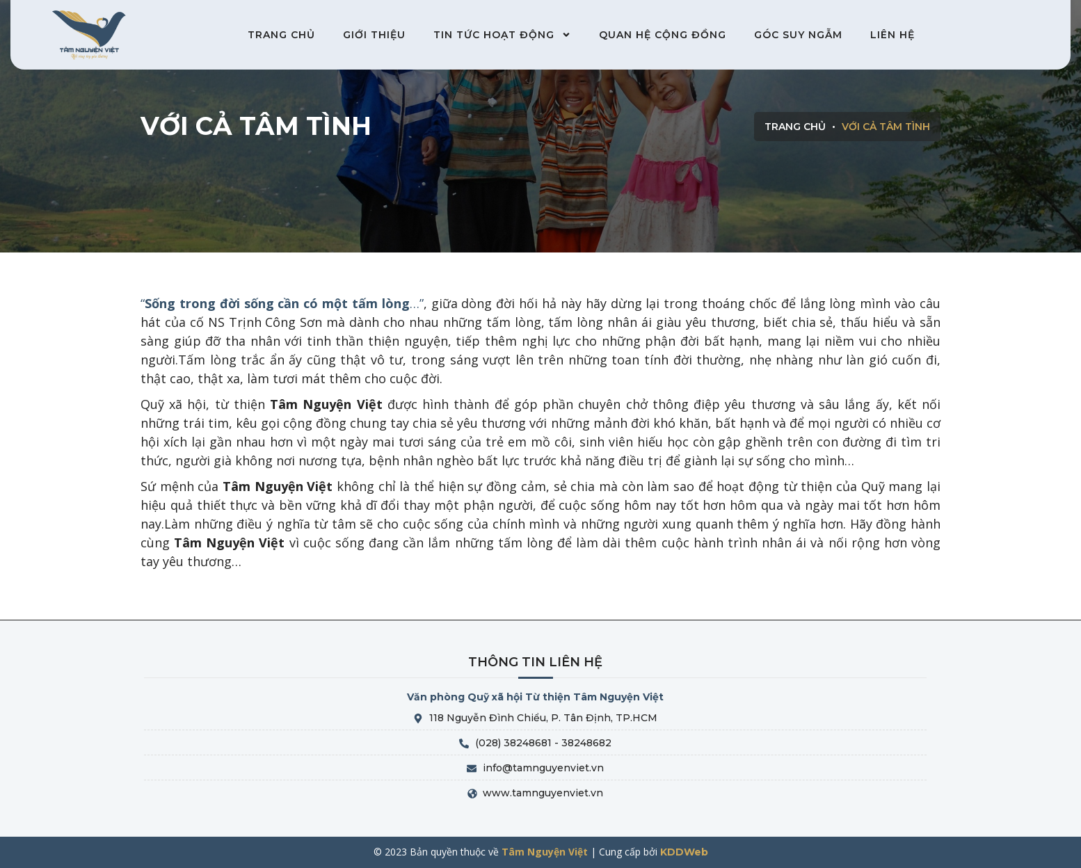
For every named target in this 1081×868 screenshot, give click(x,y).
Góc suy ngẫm (798, 35)
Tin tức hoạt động (502, 35)
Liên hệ (892, 35)
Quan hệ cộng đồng (662, 35)
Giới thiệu (374, 35)
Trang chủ (281, 35)
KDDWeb (684, 852)
